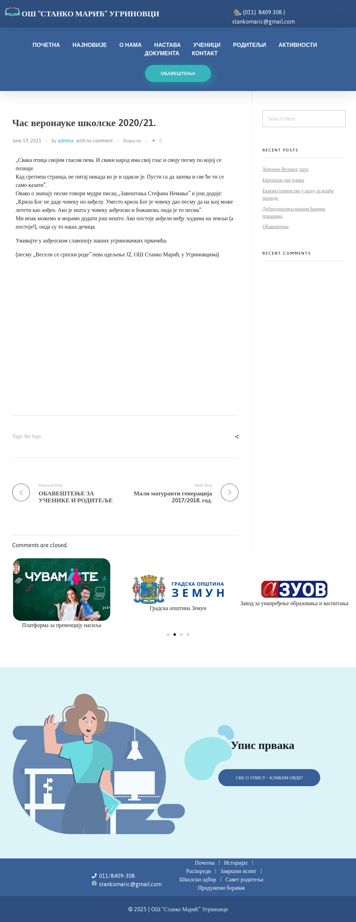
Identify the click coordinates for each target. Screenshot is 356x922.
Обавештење (275, 226)
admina (65, 140)
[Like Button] (153, 141)
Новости (132, 140)
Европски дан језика (283, 180)
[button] (168, 634)
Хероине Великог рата (285, 169)
